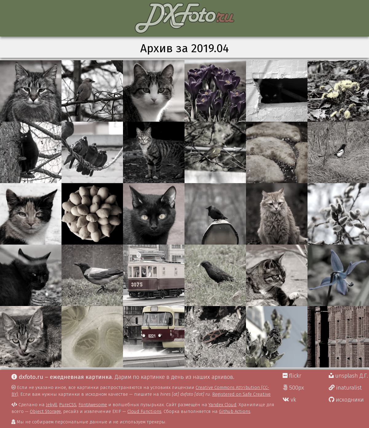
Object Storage (45, 411)
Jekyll (51, 404)
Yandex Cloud (222, 404)
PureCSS (67, 404)
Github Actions (234, 411)
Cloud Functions (144, 411)
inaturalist (345, 387)
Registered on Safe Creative (241, 394)
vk (289, 399)
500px (293, 387)
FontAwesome (92, 404)
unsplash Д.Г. (348, 375)
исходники (346, 399)
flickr (292, 375)
